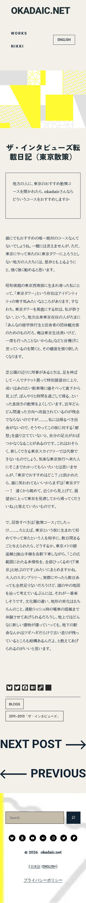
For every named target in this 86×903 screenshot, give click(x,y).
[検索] (73, 817)
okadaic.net (41, 10)
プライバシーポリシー (43, 880)
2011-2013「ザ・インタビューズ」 (34, 716)
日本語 (35, 866)
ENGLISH (64, 39)
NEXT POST (31, 744)
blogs (14, 704)
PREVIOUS (57, 774)
